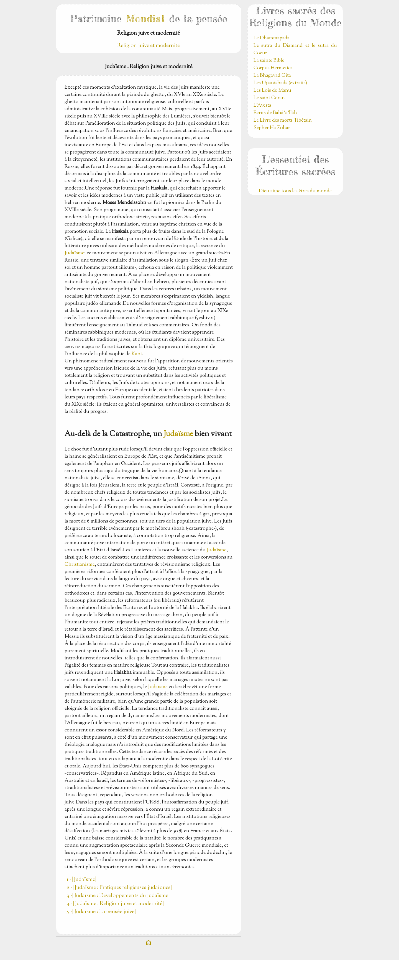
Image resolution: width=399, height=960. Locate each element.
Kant (137, 354)
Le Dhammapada (272, 38)
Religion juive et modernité (148, 46)
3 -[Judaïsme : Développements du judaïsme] (118, 896)
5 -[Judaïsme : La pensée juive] (101, 912)
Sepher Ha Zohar (272, 128)
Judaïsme (74, 253)
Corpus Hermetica (273, 68)
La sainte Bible (269, 60)
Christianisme (80, 564)
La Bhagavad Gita (272, 75)
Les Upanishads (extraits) (280, 83)
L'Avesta (262, 105)
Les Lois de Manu (272, 90)
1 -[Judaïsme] (81, 880)
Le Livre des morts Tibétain (283, 120)
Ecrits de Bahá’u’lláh (275, 113)
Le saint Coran (269, 98)
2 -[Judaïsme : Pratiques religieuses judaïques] (119, 888)
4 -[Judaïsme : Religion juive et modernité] (115, 904)
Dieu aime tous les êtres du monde (295, 191)
